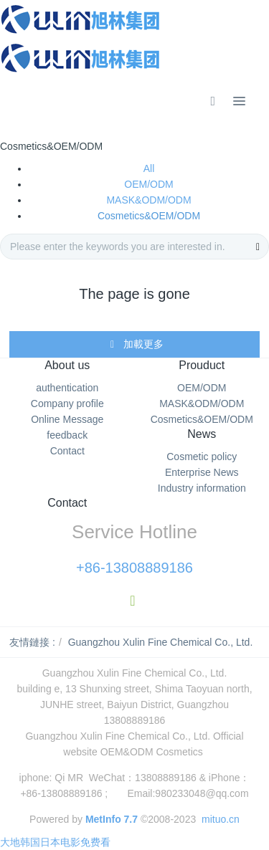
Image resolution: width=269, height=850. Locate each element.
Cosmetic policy (201, 456)
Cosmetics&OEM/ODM (149, 215)
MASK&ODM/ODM (148, 200)
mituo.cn (221, 819)
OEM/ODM (148, 184)
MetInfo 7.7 (111, 819)
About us (67, 365)
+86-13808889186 (134, 568)
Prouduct (202, 365)
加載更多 (136, 345)
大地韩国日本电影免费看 (55, 842)
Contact (67, 451)
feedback (67, 435)
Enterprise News (202, 472)
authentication (67, 387)
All (149, 168)
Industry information (202, 488)
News (201, 434)
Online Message (67, 419)
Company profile (67, 403)
